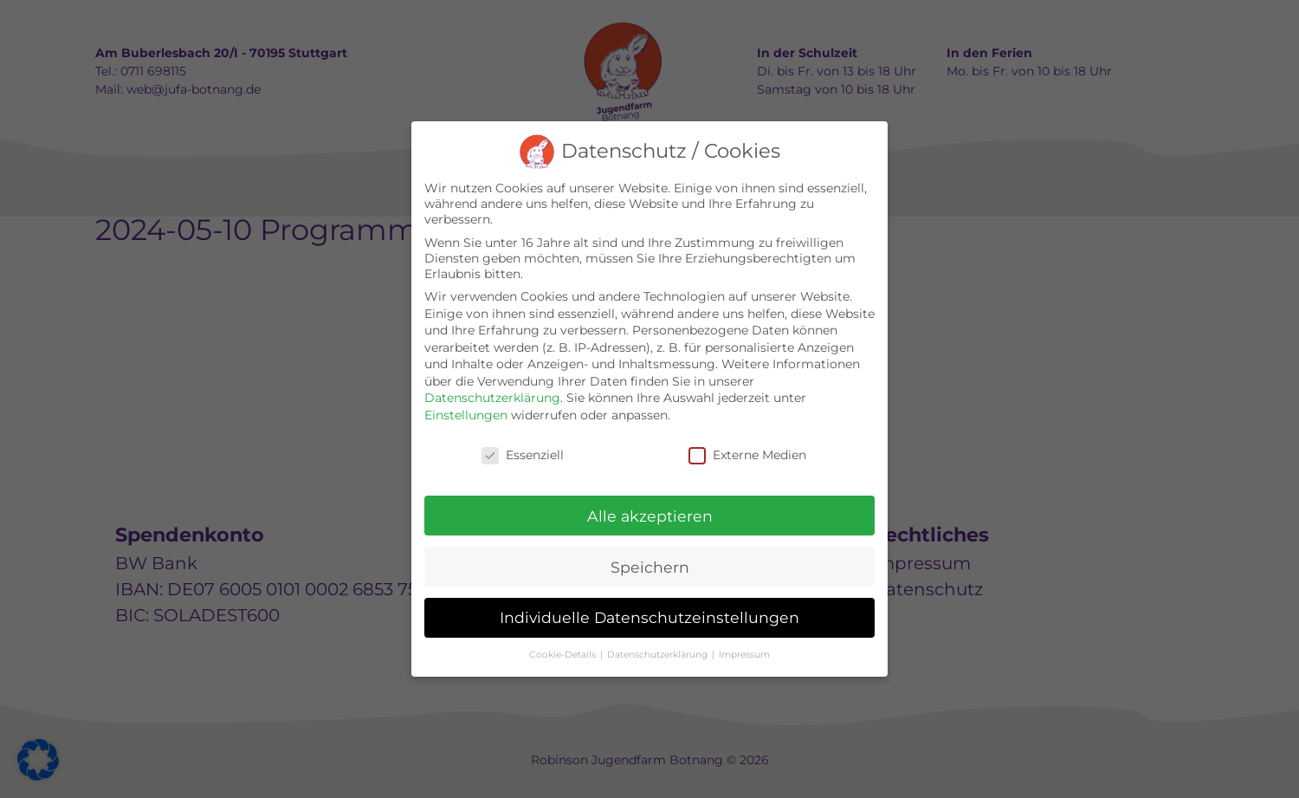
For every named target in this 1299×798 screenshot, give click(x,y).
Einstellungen (465, 415)
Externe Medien (747, 455)
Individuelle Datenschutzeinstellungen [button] (649, 617)
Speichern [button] (650, 567)
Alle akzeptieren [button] (650, 516)
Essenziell (522, 455)
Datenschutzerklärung (492, 397)
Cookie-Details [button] (563, 654)
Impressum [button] (744, 654)
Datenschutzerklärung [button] (658, 654)
